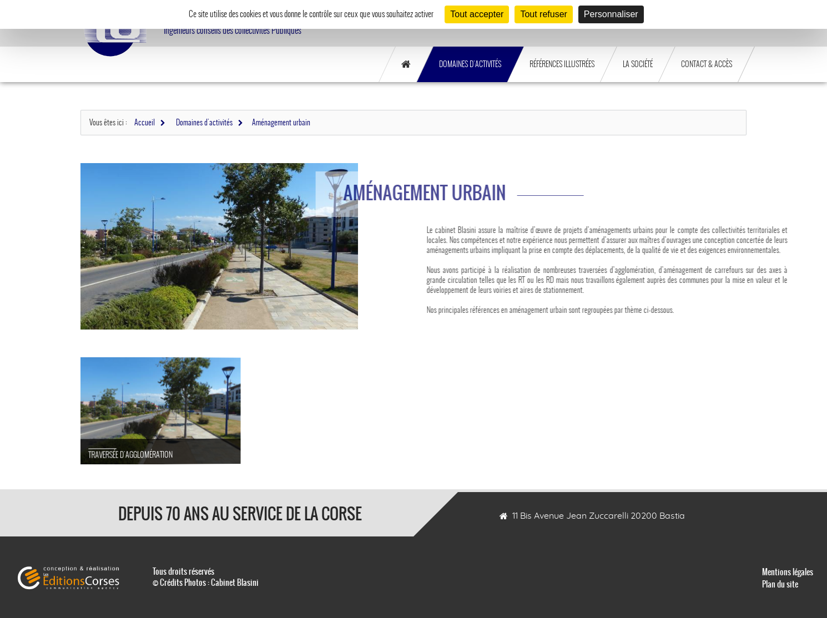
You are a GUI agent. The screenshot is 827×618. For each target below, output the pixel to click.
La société (638, 64)
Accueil (144, 122)
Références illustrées (562, 64)
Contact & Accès (706, 64)
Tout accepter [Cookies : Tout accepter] (476, 14)
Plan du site (780, 584)
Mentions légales (787, 572)
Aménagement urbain (281, 122)
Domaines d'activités (470, 64)
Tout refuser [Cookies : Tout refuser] (543, 14)
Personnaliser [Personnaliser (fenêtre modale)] (611, 14)
